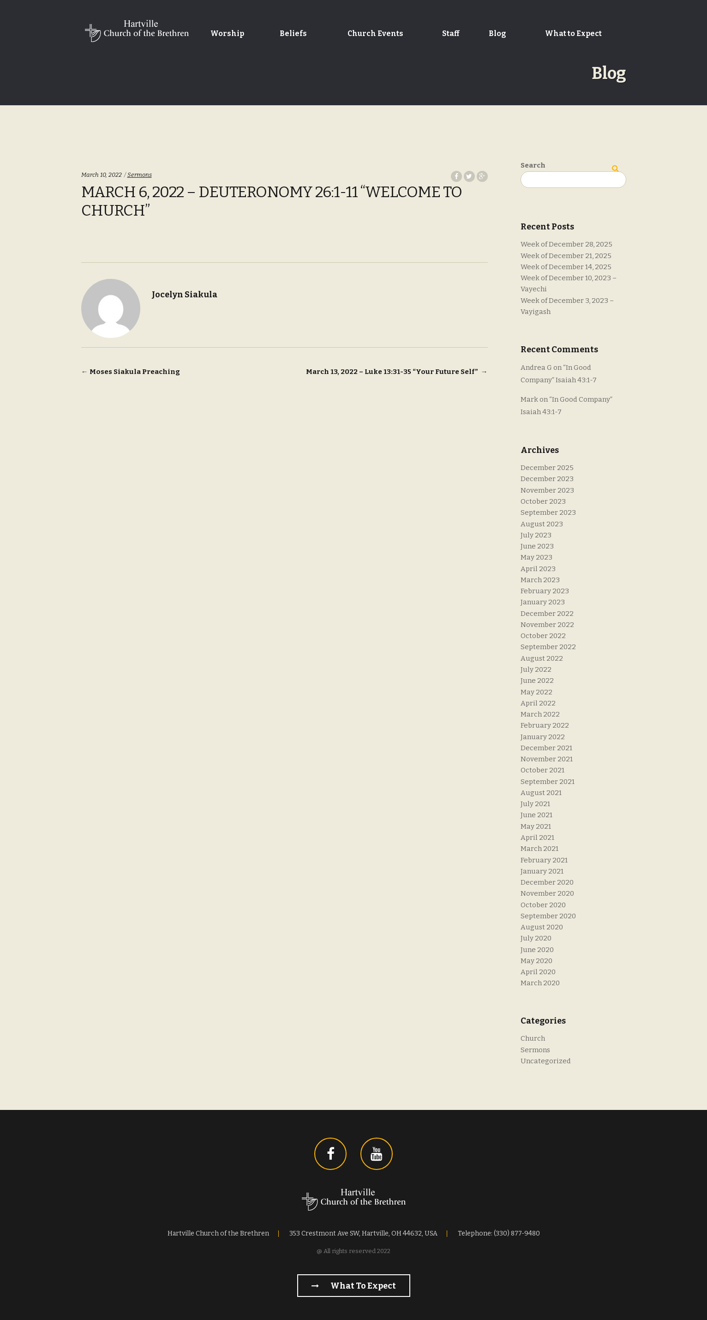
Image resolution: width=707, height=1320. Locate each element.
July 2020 (536, 938)
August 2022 (542, 658)
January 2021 (542, 871)
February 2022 (545, 725)
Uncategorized (546, 1061)
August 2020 (542, 927)
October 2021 (542, 770)
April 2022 (538, 703)
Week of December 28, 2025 (566, 244)
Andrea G (536, 367)
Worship (227, 33)
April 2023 (538, 569)
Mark (529, 399)
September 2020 (548, 916)
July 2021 (535, 804)
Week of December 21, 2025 (566, 256)
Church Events (375, 33)
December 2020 (547, 882)
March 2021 (539, 848)
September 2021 (548, 782)
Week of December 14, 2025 (566, 267)
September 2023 (548, 512)
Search (533, 165)
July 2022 (536, 669)
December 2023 (547, 479)
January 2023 (543, 602)
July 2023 (536, 535)
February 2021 (544, 860)
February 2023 (545, 591)
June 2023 (537, 546)
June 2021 (536, 815)
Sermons (139, 174)
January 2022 (543, 737)
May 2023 (536, 557)
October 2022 (543, 636)
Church (533, 1038)
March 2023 (540, 580)
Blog (497, 33)
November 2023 (547, 490)
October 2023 (543, 501)
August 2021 (541, 793)
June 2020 (537, 950)
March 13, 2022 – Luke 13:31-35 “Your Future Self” (397, 372)
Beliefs (293, 33)
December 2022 (547, 613)
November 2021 (547, 759)
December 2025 (547, 468)
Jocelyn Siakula (184, 294)
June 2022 (537, 680)
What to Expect (573, 33)
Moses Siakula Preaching (130, 372)
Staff (451, 33)
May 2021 (536, 826)
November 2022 (547, 625)
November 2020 (547, 893)
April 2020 (538, 972)
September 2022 (548, 647)
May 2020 (536, 961)
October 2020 (543, 905)
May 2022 (536, 692)
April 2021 (537, 837)
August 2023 (542, 524)
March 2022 (540, 714)
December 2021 (546, 748)
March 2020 (540, 983)
